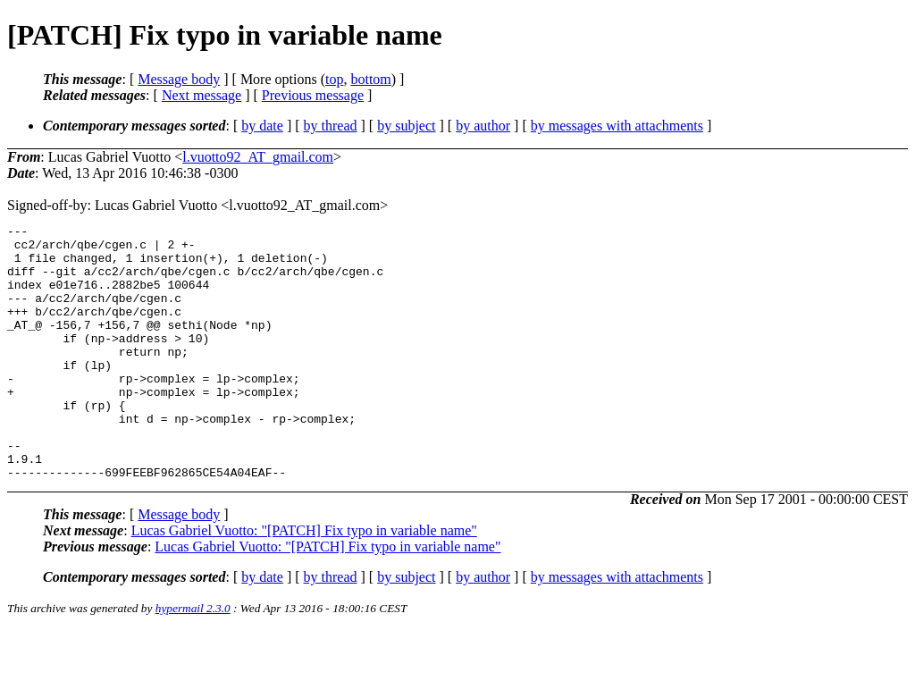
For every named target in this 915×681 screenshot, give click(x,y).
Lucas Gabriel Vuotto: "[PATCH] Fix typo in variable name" (304, 581)
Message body (179, 79)
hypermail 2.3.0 (193, 659)
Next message (201, 95)
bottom (370, 79)
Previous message (313, 95)
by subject (406, 125)
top (334, 79)
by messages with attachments (617, 125)
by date (262, 125)
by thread (330, 125)
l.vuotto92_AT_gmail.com (257, 156)
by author (483, 125)
